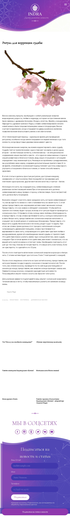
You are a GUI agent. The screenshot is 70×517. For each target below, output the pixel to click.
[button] (35, 511)
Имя (13, 475)
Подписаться (20, 500)
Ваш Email (16, 463)
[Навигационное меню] (65, 4)
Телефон (15, 487)
